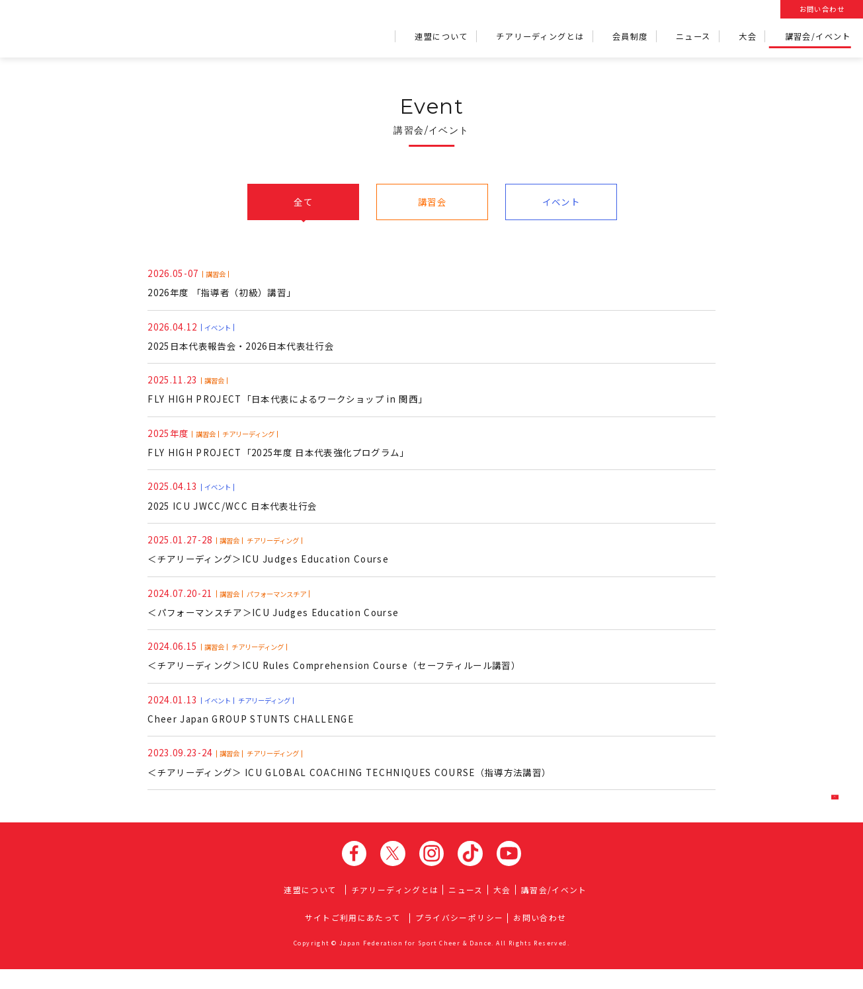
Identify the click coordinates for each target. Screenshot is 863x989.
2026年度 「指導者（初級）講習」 (227, 285)
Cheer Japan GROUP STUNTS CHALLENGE (254, 725)
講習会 (432, 202)
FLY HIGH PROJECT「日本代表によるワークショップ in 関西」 (295, 394)
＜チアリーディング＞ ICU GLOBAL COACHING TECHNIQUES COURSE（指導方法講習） (357, 781)
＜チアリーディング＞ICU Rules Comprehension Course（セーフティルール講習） (346, 670)
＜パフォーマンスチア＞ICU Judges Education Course (280, 615)
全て (303, 202)
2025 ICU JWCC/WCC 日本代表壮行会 (236, 505)
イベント (561, 202)
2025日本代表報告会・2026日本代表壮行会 (248, 340)
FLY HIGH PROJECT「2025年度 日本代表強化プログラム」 (285, 450)
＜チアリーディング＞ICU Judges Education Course (274, 560)
